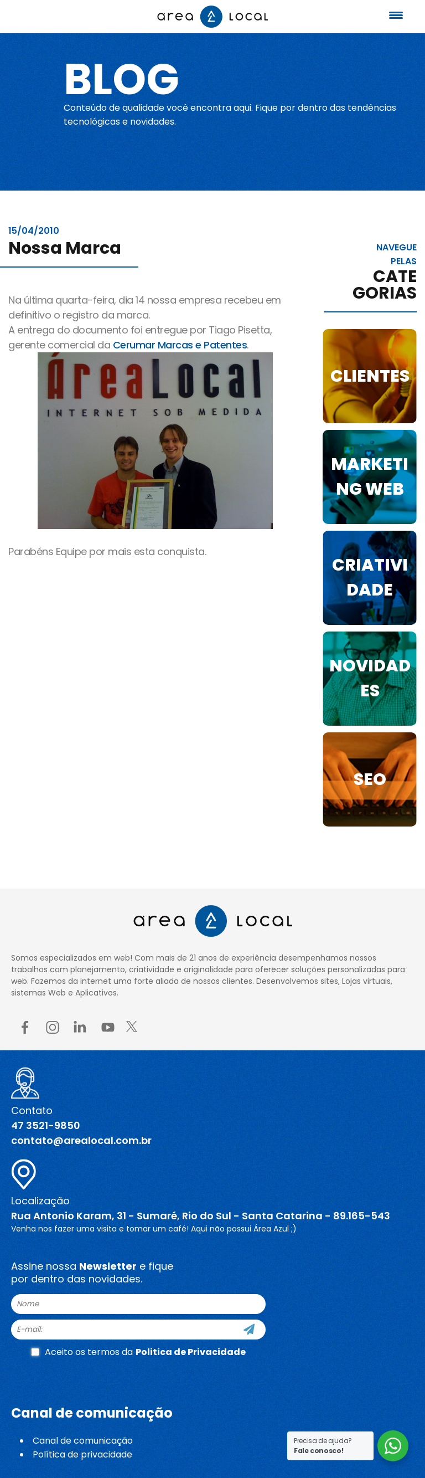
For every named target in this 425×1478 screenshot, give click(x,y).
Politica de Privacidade (191, 1352)
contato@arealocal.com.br (81, 1140)
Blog (124, 79)
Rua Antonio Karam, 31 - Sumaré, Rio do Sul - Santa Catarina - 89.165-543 (200, 1216)
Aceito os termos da (138, 1352)
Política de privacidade (82, 1454)
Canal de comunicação (83, 1440)
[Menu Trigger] (396, 15)
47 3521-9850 (45, 1125)
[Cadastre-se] (249, 1330)
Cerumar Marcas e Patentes (180, 345)
